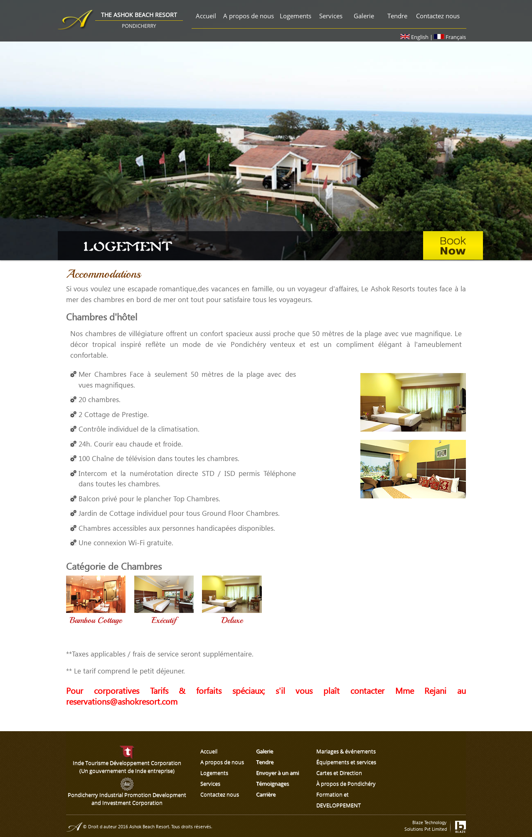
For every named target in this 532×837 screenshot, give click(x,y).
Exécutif (164, 620)
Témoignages (272, 783)
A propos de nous (248, 16)
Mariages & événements (346, 751)
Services (330, 16)
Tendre (397, 16)
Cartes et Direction (339, 772)
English (415, 37)
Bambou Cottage (96, 620)
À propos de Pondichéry (346, 783)
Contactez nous (438, 16)
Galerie (364, 16)
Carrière (266, 794)
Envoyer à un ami (277, 772)
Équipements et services (346, 762)
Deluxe (232, 620)
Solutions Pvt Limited (425, 829)
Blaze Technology (429, 822)
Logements (295, 16)
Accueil (206, 16)
